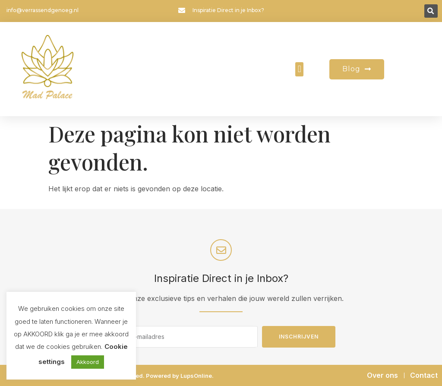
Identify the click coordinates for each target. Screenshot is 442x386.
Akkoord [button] (87, 361)
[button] (431, 11)
